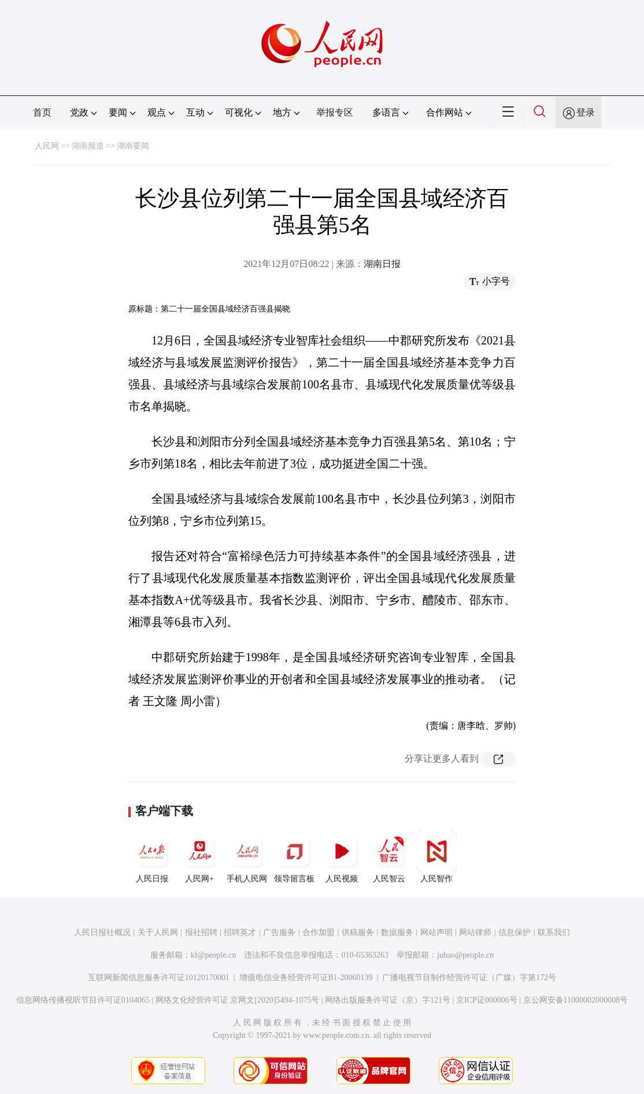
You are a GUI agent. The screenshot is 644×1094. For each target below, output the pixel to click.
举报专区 (334, 112)
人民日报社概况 (102, 932)
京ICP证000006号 (486, 1000)
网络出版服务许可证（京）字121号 (387, 1000)
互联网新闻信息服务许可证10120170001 (159, 977)
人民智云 (389, 857)
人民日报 (152, 857)
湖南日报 (382, 264)
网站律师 (475, 932)
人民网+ (199, 857)
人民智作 (436, 857)
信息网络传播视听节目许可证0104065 (83, 1000)
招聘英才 (240, 932)
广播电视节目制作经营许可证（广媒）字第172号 (469, 977)
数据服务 (397, 932)
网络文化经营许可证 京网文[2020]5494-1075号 (238, 1000)
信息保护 (514, 932)
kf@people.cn (213, 955)
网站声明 (436, 932)
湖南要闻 (133, 146)
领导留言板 (294, 857)
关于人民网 (158, 932)
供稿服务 (358, 932)
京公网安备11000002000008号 (575, 1000)
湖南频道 (88, 146)
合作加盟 (318, 932)
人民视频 (341, 857)
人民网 (47, 146)
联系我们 (554, 932)
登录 (585, 112)
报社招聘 (201, 932)
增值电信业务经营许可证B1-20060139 (306, 977)
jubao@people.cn (465, 955)
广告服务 (279, 932)
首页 (42, 112)
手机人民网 (247, 857)
